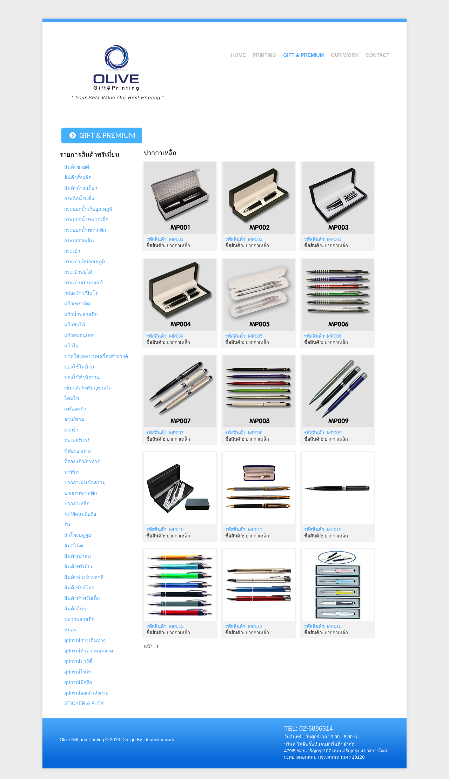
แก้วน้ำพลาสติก (81, 314)
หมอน (70, 629)
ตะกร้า (71, 430)
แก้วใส (71, 345)
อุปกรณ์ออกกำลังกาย (86, 693)
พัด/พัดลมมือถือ (80, 514)
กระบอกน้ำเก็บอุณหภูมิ (88, 209)
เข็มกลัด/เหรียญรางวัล (88, 388)
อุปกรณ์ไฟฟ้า (78, 672)
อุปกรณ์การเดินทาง (85, 640)
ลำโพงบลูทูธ (77, 535)
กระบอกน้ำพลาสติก (85, 230)
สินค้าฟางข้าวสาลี (84, 577)
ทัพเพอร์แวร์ (77, 440)
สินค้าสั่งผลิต (78, 177)
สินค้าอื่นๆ (75, 608)
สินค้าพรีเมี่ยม (79, 566)
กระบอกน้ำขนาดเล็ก (86, 219)
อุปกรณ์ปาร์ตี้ (78, 661)
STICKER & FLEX (84, 703)
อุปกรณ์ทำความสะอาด (88, 650)
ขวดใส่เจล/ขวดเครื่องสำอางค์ (96, 356)
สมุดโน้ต (73, 545)
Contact (377, 55)
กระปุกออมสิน (79, 240)
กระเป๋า (72, 251)
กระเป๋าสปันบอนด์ (83, 282)
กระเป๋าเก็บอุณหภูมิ (84, 261)
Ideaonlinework (158, 739)
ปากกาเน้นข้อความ (85, 482)
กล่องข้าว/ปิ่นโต (81, 293)
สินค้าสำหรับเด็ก (82, 598)
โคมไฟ (71, 398)
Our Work (344, 55)
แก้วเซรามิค (77, 303)
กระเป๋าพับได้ (78, 272)
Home (238, 55)
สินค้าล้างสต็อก (80, 188)
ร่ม (67, 524)
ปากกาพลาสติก (80, 493)
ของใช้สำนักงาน (82, 377)
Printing (264, 55)
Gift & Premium (303, 55)
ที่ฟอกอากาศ (77, 451)
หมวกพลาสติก (79, 619)
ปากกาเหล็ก (76, 503)
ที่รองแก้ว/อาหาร (82, 461)
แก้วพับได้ (74, 324)
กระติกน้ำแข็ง (79, 198)
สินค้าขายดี (76, 167)
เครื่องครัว (75, 409)
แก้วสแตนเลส (79, 335)
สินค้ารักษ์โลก (79, 587)
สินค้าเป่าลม (77, 556)
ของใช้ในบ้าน (79, 367)
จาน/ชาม (74, 419)
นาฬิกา (72, 472)
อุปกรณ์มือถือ (78, 682)
